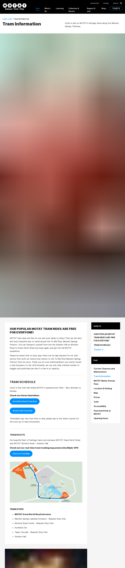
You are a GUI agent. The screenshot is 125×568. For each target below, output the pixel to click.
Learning (60, 8)
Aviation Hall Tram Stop (22, 411)
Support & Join (91, 9)
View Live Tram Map (21, 454)
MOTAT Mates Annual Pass (104, 382)
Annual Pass (94, 3)
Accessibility (100, 406)
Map (96, 393)
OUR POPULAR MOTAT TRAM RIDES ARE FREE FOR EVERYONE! (104, 337)
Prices (97, 397)
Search (118, 3)
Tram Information (102, 376)
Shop (103, 8)
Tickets (98, 349)
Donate (106, 3)
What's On (47, 9)
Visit (38, 8)
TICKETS (116, 8)
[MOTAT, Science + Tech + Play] (14, 6)
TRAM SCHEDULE (102, 345)
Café (96, 402)
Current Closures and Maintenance (104, 370)
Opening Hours (101, 418)
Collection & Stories (73, 9)
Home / (5, 19)
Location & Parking (103, 388)
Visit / (10, 19)
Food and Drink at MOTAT (102, 412)
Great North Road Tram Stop (25, 401)
